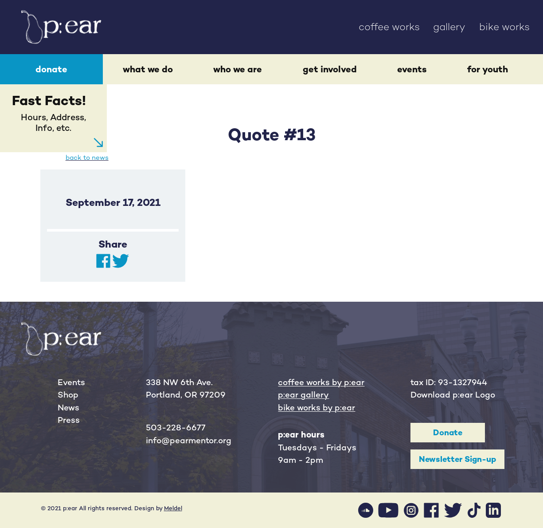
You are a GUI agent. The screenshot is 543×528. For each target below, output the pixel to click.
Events (71, 382)
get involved (330, 69)
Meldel (173, 508)
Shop (68, 394)
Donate (447, 432)
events (412, 69)
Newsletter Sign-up (457, 459)
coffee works (389, 26)
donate (51, 69)
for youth (487, 69)
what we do (148, 69)
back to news (87, 157)
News (68, 407)
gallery (449, 26)
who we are (237, 69)
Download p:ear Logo (452, 394)
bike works (504, 26)
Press (69, 420)
